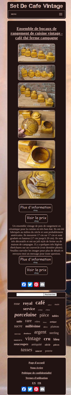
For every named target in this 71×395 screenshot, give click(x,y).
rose (17, 304)
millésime (32, 326)
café (40, 303)
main (57, 304)
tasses (26, 349)
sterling (54, 333)
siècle (47, 344)
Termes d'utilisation (36, 377)
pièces (56, 345)
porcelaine (25, 314)
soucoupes (21, 344)
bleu (56, 339)
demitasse (27, 333)
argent (40, 332)
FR (39, 383)
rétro (37, 321)
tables (55, 315)
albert (50, 305)
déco (45, 327)
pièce (44, 315)
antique (53, 322)
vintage (33, 338)
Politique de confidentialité (37, 372)
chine (48, 310)
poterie (48, 350)
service (29, 309)
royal (27, 303)
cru (47, 338)
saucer (38, 351)
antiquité (36, 344)
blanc (45, 322)
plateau (55, 326)
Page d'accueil (37, 362)
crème (40, 310)
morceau (17, 334)
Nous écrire (36, 367)
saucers (18, 340)
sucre (18, 326)
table (19, 321)
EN (34, 383)
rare (28, 320)
